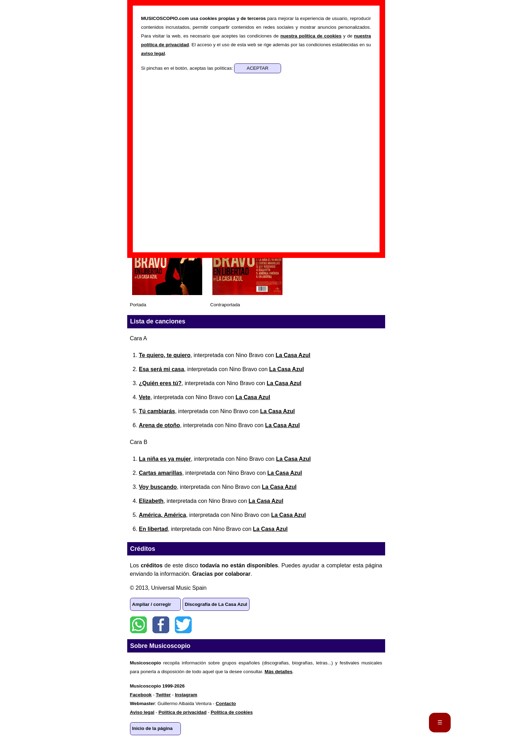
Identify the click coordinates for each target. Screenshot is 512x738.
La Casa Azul (292, 355)
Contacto (226, 703)
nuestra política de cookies (310, 36)
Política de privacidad (182, 712)
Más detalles (278, 671)
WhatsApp (138, 624)
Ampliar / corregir (151, 604)
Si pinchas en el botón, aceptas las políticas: (187, 68)
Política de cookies (232, 712)
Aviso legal (142, 712)
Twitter (183, 624)
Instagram (186, 694)
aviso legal (153, 53)
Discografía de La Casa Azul (216, 604)
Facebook (160, 624)
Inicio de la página (152, 728)
